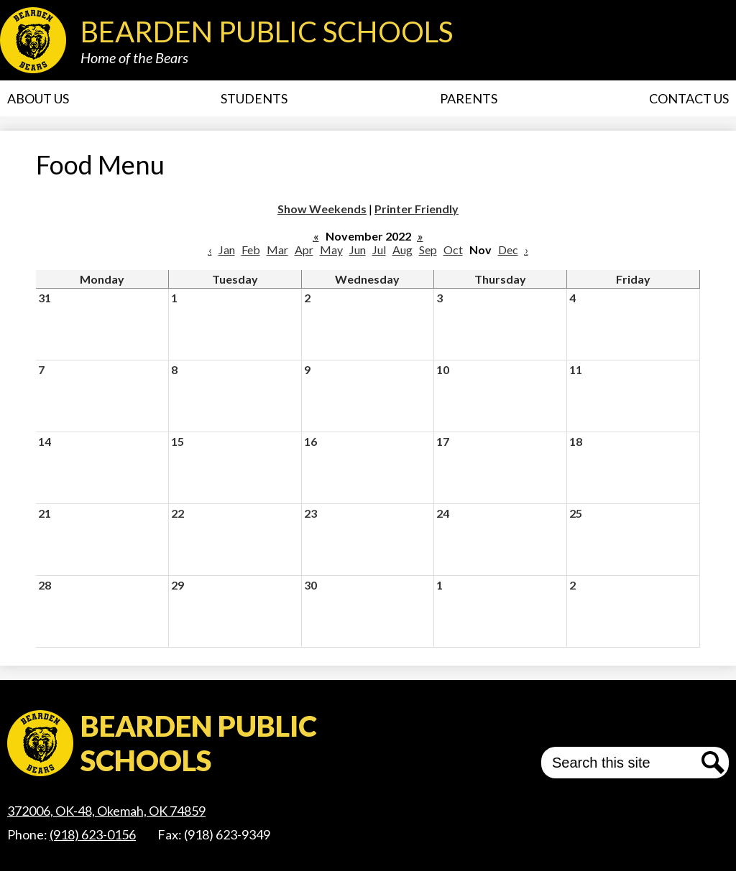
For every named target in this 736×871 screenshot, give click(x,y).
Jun (357, 249)
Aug (402, 249)
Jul (379, 249)
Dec (508, 249)
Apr (304, 249)
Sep (428, 249)
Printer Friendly (416, 208)
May (331, 249)
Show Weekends (322, 208)
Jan (226, 249)
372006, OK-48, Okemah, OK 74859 (106, 811)
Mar (277, 249)
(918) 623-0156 (93, 834)
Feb (251, 249)
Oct (453, 249)
